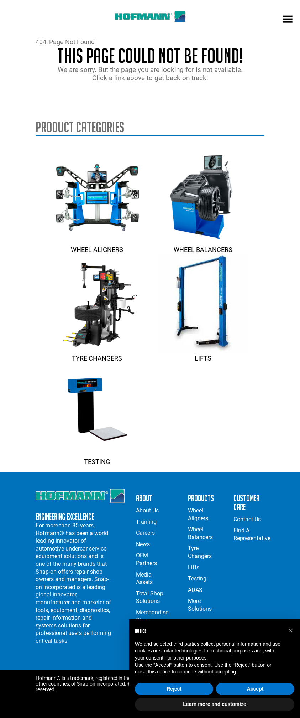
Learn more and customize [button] (214, 704)
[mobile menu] (288, 20)
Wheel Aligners (97, 245)
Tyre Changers (97, 354)
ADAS (195, 590)
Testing (97, 457)
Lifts (202, 354)
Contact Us (247, 519)
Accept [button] (255, 689)
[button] (290, 630)
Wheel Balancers (202, 245)
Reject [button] (174, 689)
